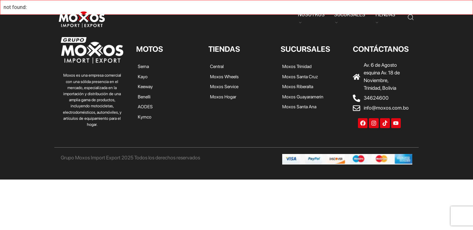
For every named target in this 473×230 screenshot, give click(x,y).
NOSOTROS (311, 15)
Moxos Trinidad (297, 66)
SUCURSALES (349, 15)
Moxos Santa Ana (299, 106)
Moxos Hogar (223, 96)
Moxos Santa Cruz (300, 76)
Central (217, 66)
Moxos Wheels (224, 76)
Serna (122, 18)
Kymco (229, 18)
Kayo (141, 18)
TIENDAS (385, 15)
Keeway (162, 18)
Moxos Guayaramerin (302, 96)
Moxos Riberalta (297, 86)
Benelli (184, 18)
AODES (206, 18)
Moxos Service (224, 86)
